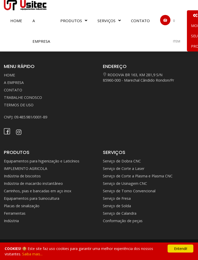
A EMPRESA (41, 31)
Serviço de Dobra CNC (122, 161)
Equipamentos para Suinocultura (31, 198)
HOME (16, 20)
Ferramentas (15, 213)
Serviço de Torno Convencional (129, 190)
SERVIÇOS (106, 20)
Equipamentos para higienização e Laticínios (41, 161)
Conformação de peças (123, 220)
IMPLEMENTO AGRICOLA (25, 168)
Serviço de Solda (117, 205)
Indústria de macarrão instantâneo (33, 183)
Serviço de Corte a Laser (123, 168)
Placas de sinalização (21, 205)
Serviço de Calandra (119, 213)
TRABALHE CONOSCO (23, 97)
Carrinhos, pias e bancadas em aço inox (37, 190)
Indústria (11, 220)
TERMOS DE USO (19, 104)
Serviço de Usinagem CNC (125, 183)
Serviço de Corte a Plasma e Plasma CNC (137, 176)
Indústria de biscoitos (22, 176)
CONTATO (140, 20)
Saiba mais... (32, 254)
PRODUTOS (71, 20)
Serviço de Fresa (117, 198)
